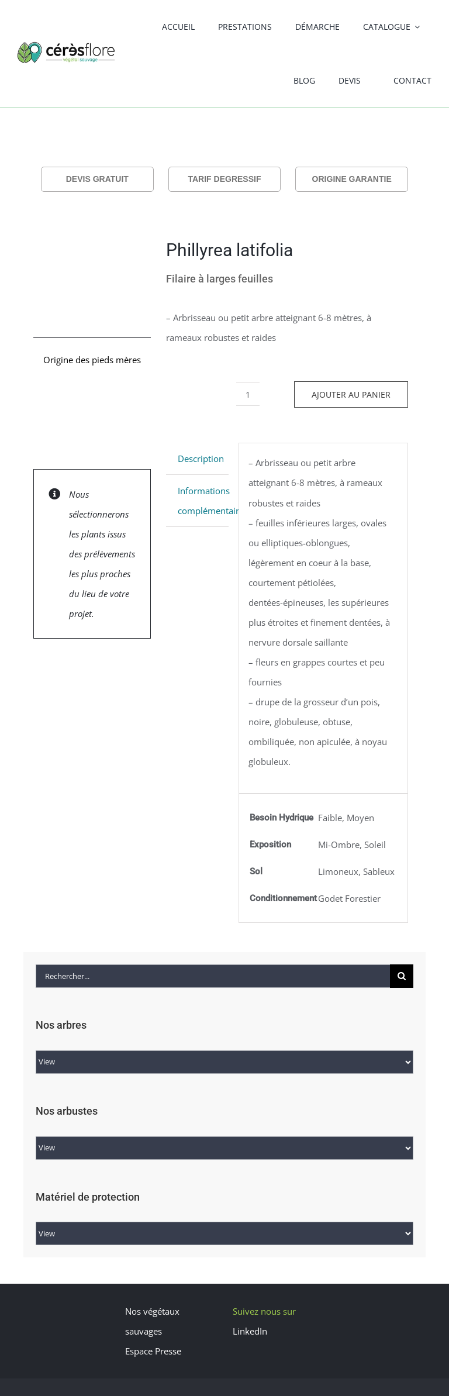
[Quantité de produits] (248, 394)
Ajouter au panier (351, 394)
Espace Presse (153, 1351)
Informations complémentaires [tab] (203, 500)
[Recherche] (401, 976)
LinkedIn (250, 1331)
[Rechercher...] (213, 976)
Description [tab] (201, 458)
